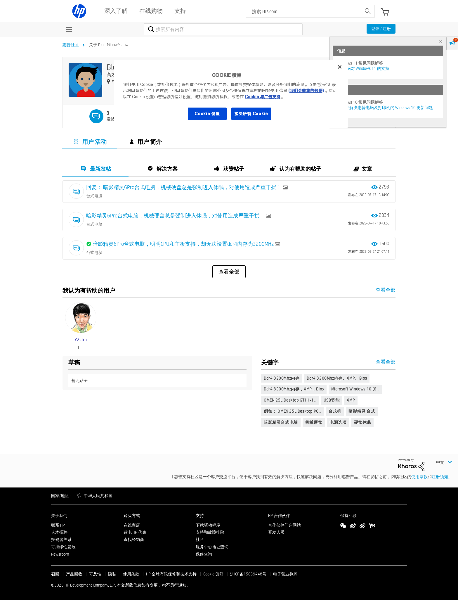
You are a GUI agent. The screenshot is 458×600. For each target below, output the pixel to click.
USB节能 (331, 400)
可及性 (95, 574)
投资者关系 (61, 539)
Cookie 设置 (207, 113)
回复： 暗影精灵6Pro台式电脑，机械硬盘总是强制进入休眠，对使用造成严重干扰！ (184, 187)
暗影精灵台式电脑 (281, 422)
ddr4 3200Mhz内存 (281, 378)
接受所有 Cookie (251, 113)
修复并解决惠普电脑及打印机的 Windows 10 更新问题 (385, 107)
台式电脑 (94, 195)
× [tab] (440, 41)
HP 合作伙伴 (279, 515)
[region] (231, 94)
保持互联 (348, 515)
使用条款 (419, 476)
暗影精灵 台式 (361, 411)
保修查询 (204, 554)
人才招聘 (59, 532)
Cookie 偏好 (213, 574)
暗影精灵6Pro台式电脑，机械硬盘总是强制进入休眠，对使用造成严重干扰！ (176, 215)
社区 (200, 539)
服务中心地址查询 (212, 546)
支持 (200, 515)
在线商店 (132, 525)
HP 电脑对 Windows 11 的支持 (363, 68)
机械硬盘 (313, 422)
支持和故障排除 (210, 532)
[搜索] (223, 29)
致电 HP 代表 (135, 532)
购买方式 (132, 515)
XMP (351, 400)
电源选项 (337, 422)
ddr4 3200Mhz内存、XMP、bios (337, 378)
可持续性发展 (63, 546)
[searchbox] (303, 11)
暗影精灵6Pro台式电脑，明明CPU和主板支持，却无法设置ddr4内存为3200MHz (184, 244)
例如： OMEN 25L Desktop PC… (292, 411)
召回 (55, 574)
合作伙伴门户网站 (284, 525)
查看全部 (229, 271)
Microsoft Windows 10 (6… (355, 389)
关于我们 (59, 515)
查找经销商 (134, 539)
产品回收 (74, 574)
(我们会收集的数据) (306, 90)
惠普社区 (71, 44)
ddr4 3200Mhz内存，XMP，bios (294, 389)
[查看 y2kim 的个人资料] (80, 340)
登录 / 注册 (381, 28)
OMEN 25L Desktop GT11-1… (290, 400)
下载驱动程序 (208, 525)
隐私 (112, 574)
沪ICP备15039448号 (248, 574)
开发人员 (276, 532)
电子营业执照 (285, 574)
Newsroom (60, 554)
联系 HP (58, 525)
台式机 (334, 411)
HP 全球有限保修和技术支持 (171, 574)
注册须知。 (442, 476)
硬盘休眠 (362, 422)
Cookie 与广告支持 (262, 96)
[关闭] (339, 66)
